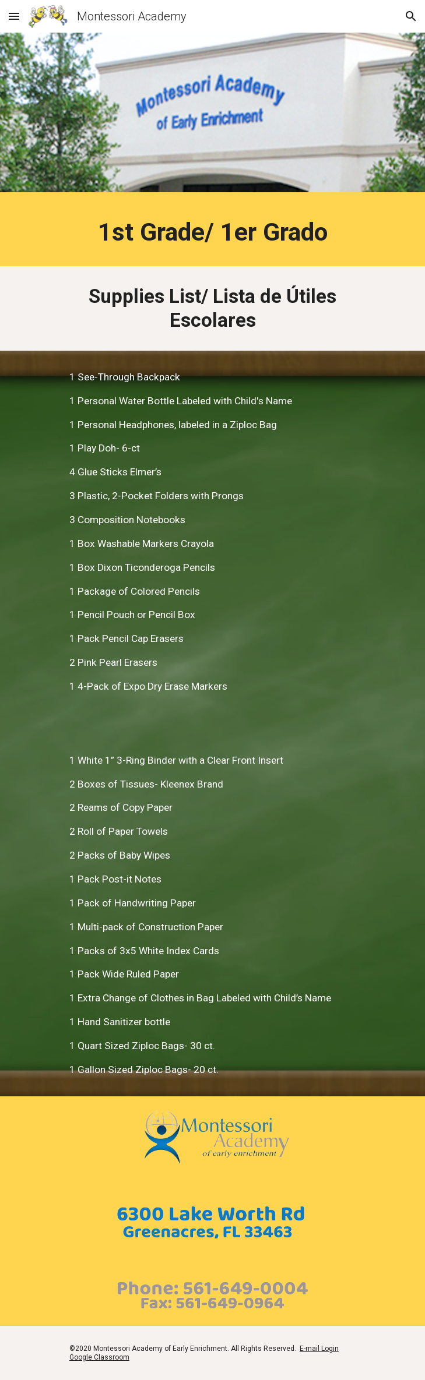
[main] (212, 232)
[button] (14, 16)
